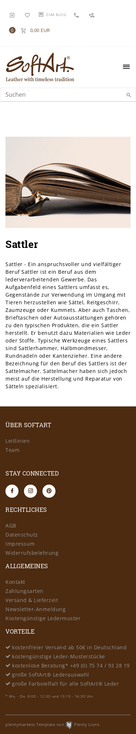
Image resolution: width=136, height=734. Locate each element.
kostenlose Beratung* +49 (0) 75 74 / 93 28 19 (71, 665)
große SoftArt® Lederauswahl (50, 674)
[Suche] (129, 95)
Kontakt (15, 581)
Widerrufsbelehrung (31, 552)
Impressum (20, 543)
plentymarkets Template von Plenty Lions (52, 724)
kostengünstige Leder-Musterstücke (58, 656)
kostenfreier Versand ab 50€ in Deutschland (69, 647)
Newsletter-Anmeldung (35, 609)
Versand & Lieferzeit (31, 600)
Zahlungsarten (24, 590)
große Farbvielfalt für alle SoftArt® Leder (65, 683)
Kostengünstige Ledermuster (43, 618)
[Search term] (68, 94)
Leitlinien (17, 440)
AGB (10, 525)
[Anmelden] (12, 14)
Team (12, 449)
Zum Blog (56, 14)
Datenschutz (21, 534)
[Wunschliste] (27, 14)
